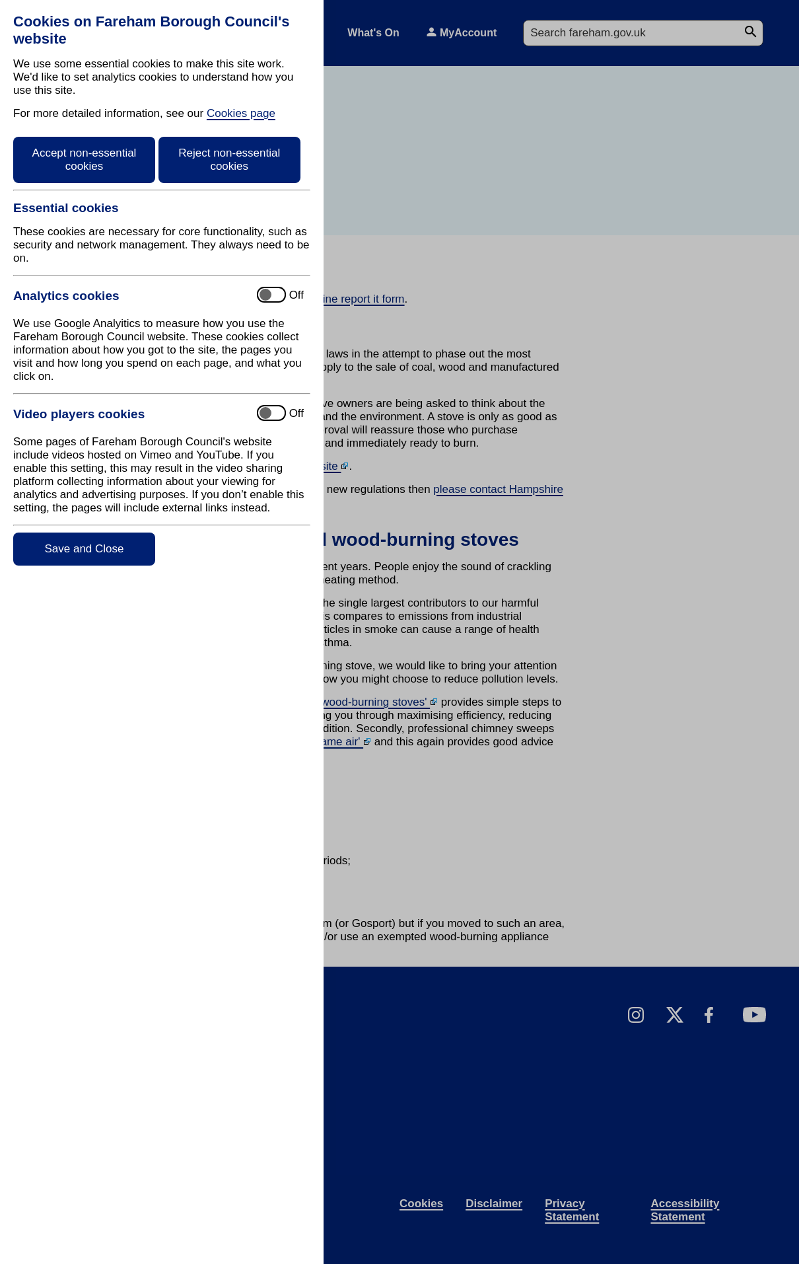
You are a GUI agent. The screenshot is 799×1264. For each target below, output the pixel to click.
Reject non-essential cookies (229, 159)
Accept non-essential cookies (84, 159)
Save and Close (83, 548)
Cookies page (241, 113)
